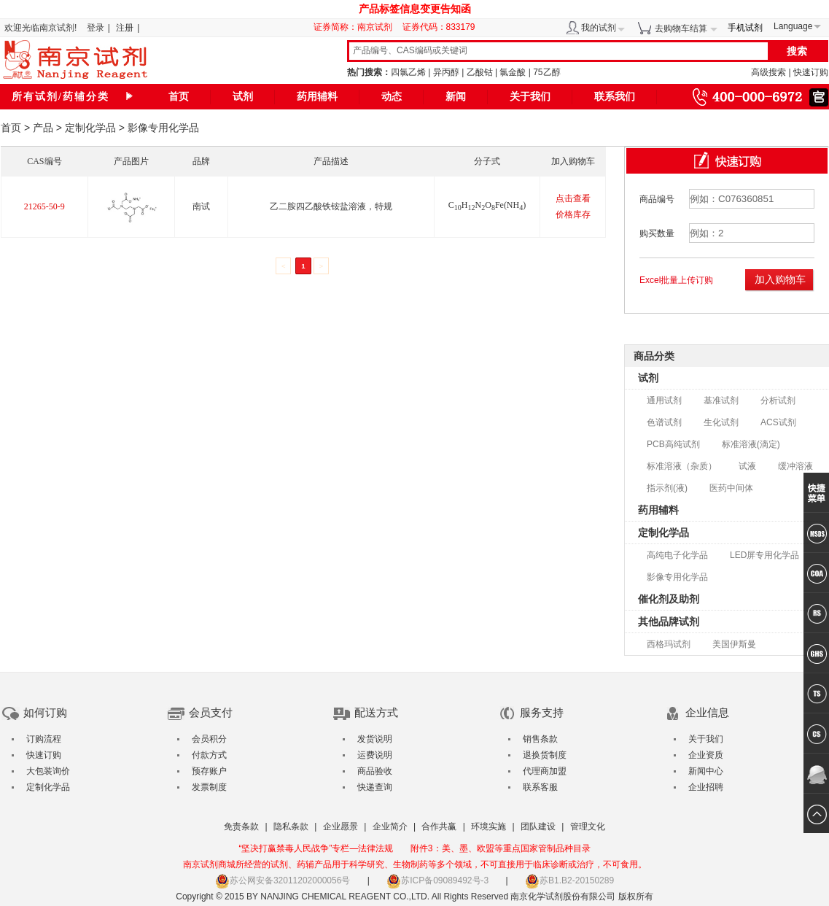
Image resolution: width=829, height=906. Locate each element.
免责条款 (241, 826)
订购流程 (43, 739)
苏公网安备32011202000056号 (282, 880)
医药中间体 (731, 488)
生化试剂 (721, 422)
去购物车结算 (681, 28)
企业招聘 (705, 787)
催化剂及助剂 (668, 599)
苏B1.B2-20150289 (569, 880)
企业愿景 (340, 826)
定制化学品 (90, 127)
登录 (95, 28)
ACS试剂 (778, 422)
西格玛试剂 (668, 644)
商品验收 (374, 771)
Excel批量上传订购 (676, 280)
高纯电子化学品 (677, 555)
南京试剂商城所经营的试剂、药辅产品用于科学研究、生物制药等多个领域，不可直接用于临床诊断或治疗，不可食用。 (415, 864)
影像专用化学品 (677, 577)
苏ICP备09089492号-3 (437, 880)
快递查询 (374, 787)
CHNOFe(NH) (487, 205)
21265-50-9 (44, 206)
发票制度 (209, 787)
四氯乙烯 (408, 72)
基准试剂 (721, 400)
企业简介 (390, 826)
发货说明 (374, 739)
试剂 (243, 96)
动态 (391, 96)
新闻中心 (705, 771)
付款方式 (209, 755)
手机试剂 (745, 28)
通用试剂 (664, 400)
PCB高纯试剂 (673, 444)
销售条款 (540, 739)
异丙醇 (446, 72)
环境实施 (488, 826)
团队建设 (538, 826)
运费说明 (374, 755)
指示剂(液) (667, 488)
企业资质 (705, 755)
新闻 (455, 96)
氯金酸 (512, 72)
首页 (178, 96)
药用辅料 (317, 96)
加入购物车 (780, 279)
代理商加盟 (545, 771)
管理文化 (587, 826)
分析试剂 (777, 400)
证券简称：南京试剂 (357, 27)
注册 (124, 28)
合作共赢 (438, 826)
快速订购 (810, 72)
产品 (43, 127)
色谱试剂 (664, 422)
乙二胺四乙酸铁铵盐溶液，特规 (331, 206)
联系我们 (614, 96)
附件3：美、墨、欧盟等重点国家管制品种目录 (500, 848)
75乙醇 (546, 72)
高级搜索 (768, 72)
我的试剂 (598, 28)
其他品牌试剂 (668, 621)
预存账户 (209, 771)
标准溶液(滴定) (751, 444)
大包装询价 (48, 771)
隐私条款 (290, 826)
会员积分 (209, 739)
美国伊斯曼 (734, 644)
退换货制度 (545, 755)
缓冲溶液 (795, 466)
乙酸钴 (480, 72)
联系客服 (540, 787)
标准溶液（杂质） (682, 466)
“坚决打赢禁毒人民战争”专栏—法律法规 (315, 848)
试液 (747, 466)
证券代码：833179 (438, 27)
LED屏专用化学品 (764, 555)
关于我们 (530, 96)
